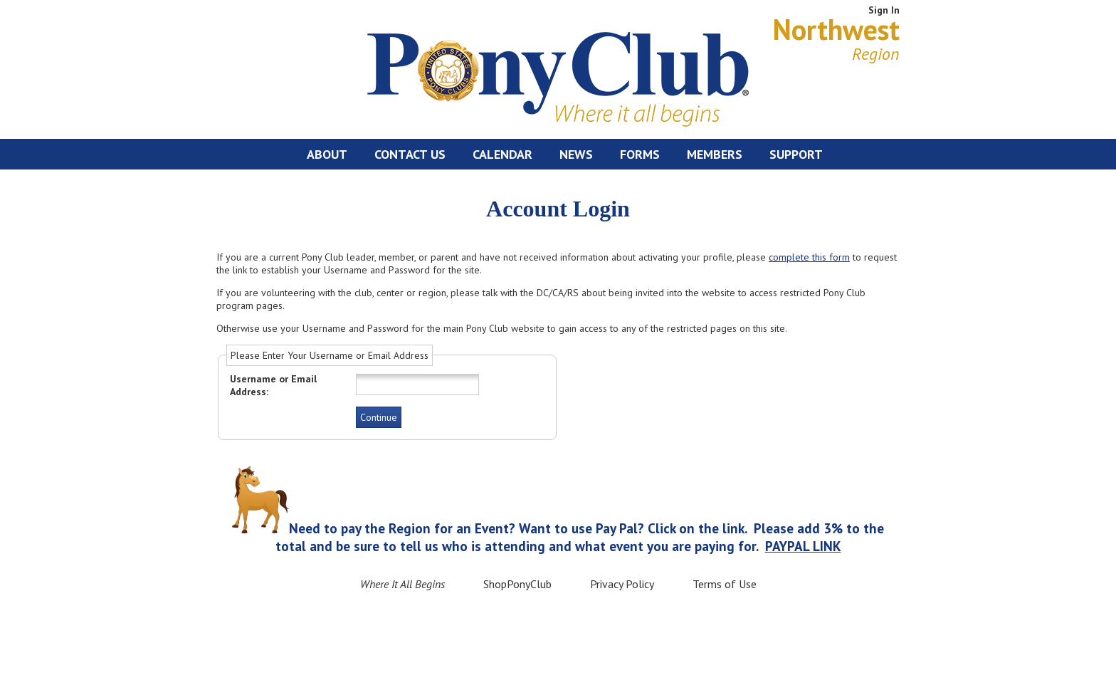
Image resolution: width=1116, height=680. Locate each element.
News (576, 154)
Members (714, 154)
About (327, 154)
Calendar (502, 154)
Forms (640, 154)
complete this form (809, 257)
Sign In (884, 10)
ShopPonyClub (517, 584)
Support (796, 154)
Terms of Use (725, 584)
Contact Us (410, 154)
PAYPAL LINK (803, 546)
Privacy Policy (622, 584)
